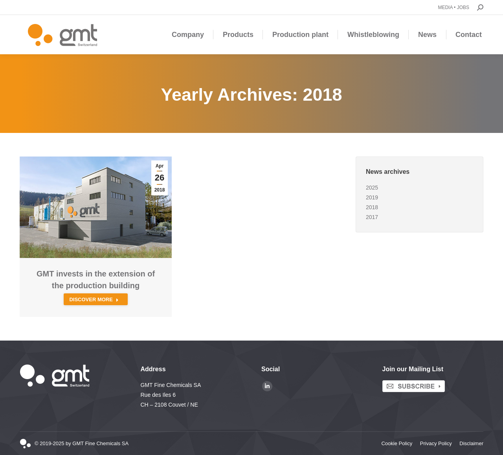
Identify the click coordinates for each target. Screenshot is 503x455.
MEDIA (445, 7)
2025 (372, 187)
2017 (372, 217)
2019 (372, 197)
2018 (372, 207)
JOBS (463, 7)
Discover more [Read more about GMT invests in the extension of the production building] (94, 299)
